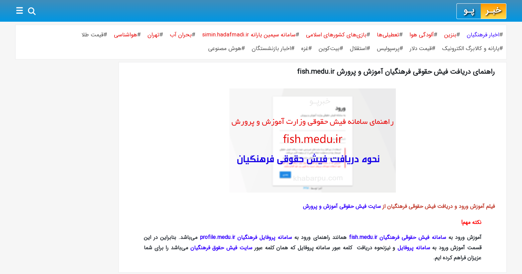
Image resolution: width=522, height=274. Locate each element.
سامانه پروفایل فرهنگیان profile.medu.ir (246, 237)
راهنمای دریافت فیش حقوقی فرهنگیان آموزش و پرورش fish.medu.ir (396, 71)
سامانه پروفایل (413, 248)
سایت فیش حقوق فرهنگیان (221, 248)
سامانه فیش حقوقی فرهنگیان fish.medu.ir (397, 237)
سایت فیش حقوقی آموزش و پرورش (342, 206)
